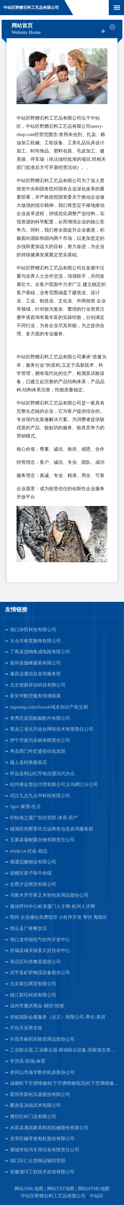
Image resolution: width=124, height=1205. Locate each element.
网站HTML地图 (94, 1188)
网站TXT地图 (60, 1188)
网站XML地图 (29, 1188)
